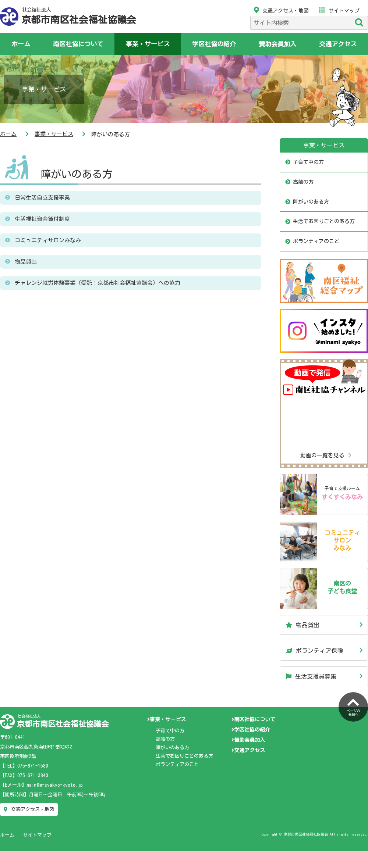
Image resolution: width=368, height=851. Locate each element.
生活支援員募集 (311, 676)
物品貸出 (26, 261)
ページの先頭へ (353, 706)
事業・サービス (148, 44)
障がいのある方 (76, 174)
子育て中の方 (308, 162)
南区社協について (78, 44)
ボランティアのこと (316, 241)
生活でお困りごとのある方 (324, 221)
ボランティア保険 (314, 651)
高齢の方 (303, 182)
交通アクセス (338, 44)
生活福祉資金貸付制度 (42, 219)
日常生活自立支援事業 (42, 197)
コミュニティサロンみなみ (48, 240)
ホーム (20, 44)
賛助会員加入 (277, 44)
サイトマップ (339, 10)
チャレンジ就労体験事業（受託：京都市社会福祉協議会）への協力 (97, 283)
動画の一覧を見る (325, 455)
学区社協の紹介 (214, 44)
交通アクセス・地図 (281, 10)
